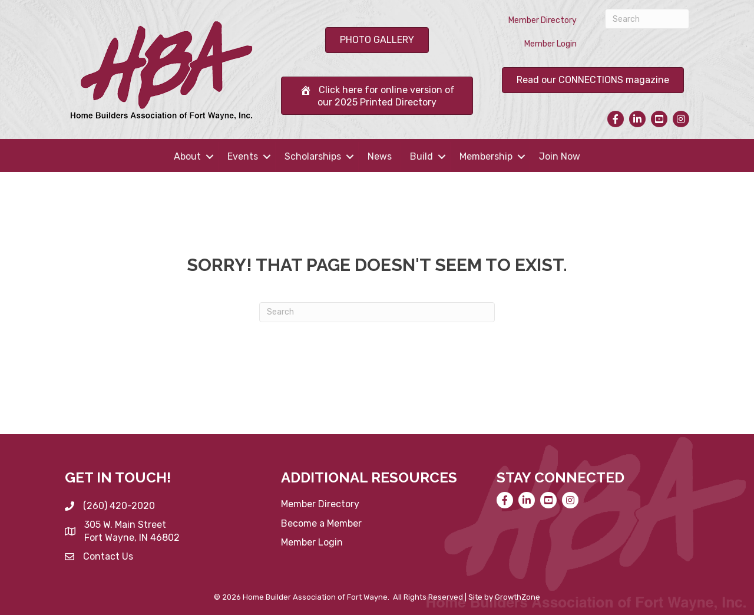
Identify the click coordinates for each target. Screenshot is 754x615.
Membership (485, 156)
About (187, 156)
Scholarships (313, 156)
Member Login (550, 44)
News (380, 156)
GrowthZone (517, 597)
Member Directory (542, 20)
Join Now (559, 156)
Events (242, 156)
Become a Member (321, 523)
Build (421, 156)
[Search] (647, 19)
